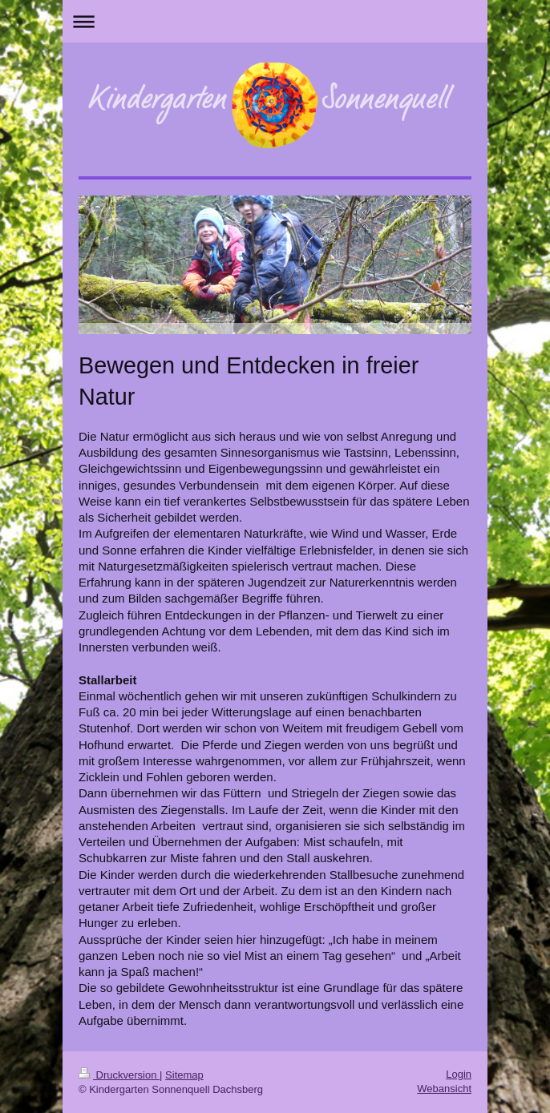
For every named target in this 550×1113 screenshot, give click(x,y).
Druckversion (119, 1075)
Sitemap (184, 1075)
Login (458, 1074)
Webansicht (444, 1089)
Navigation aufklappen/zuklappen (275, 21)
